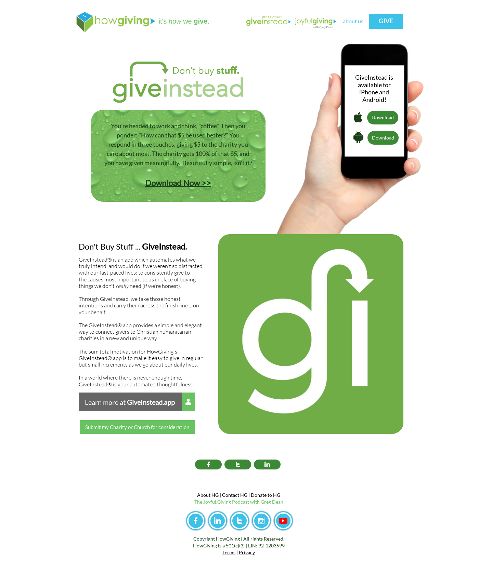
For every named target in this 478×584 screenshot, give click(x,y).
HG (276, 495)
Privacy (247, 552)
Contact (230, 495)
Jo (205, 502)
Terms (228, 552)
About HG (208, 495)
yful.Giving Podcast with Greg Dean (245, 502)
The (198, 502)
